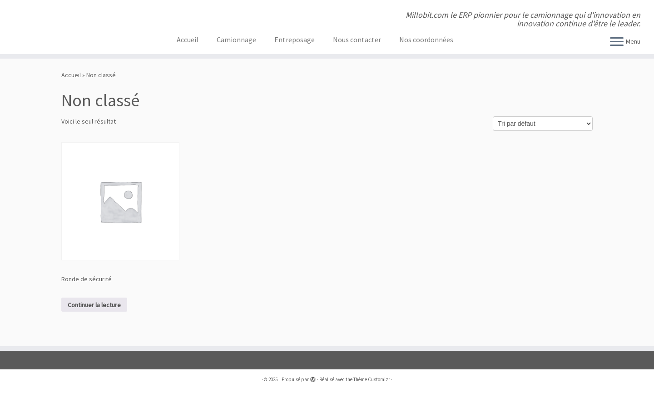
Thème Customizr (371, 379)
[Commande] (543, 123)
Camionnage (236, 39)
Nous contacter (357, 39)
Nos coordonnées (426, 39)
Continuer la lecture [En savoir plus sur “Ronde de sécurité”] (94, 305)
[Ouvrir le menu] (617, 42)
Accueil (187, 39)
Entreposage (294, 39)
